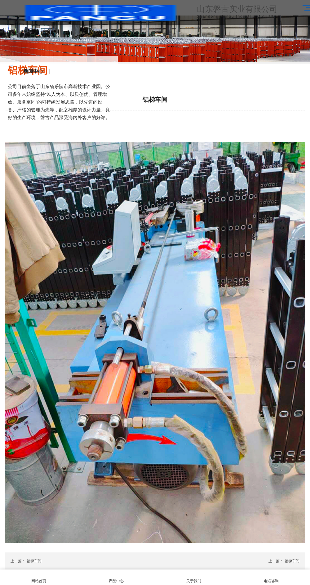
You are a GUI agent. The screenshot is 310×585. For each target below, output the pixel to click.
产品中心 (116, 577)
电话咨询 (271, 577)
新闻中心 (33, 71)
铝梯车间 (34, 561)
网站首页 (39, 577)
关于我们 (193, 577)
